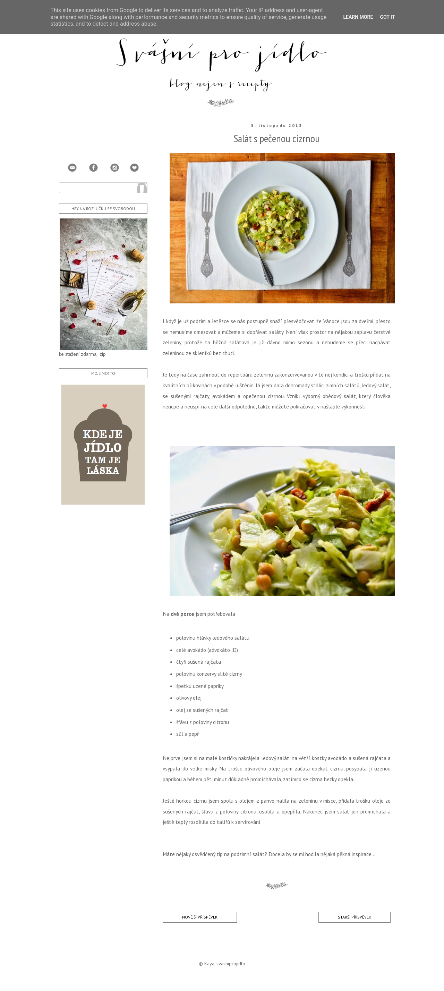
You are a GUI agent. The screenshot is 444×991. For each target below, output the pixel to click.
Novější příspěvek (199, 917)
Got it (387, 17)
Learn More (358, 17)
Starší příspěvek (354, 917)
